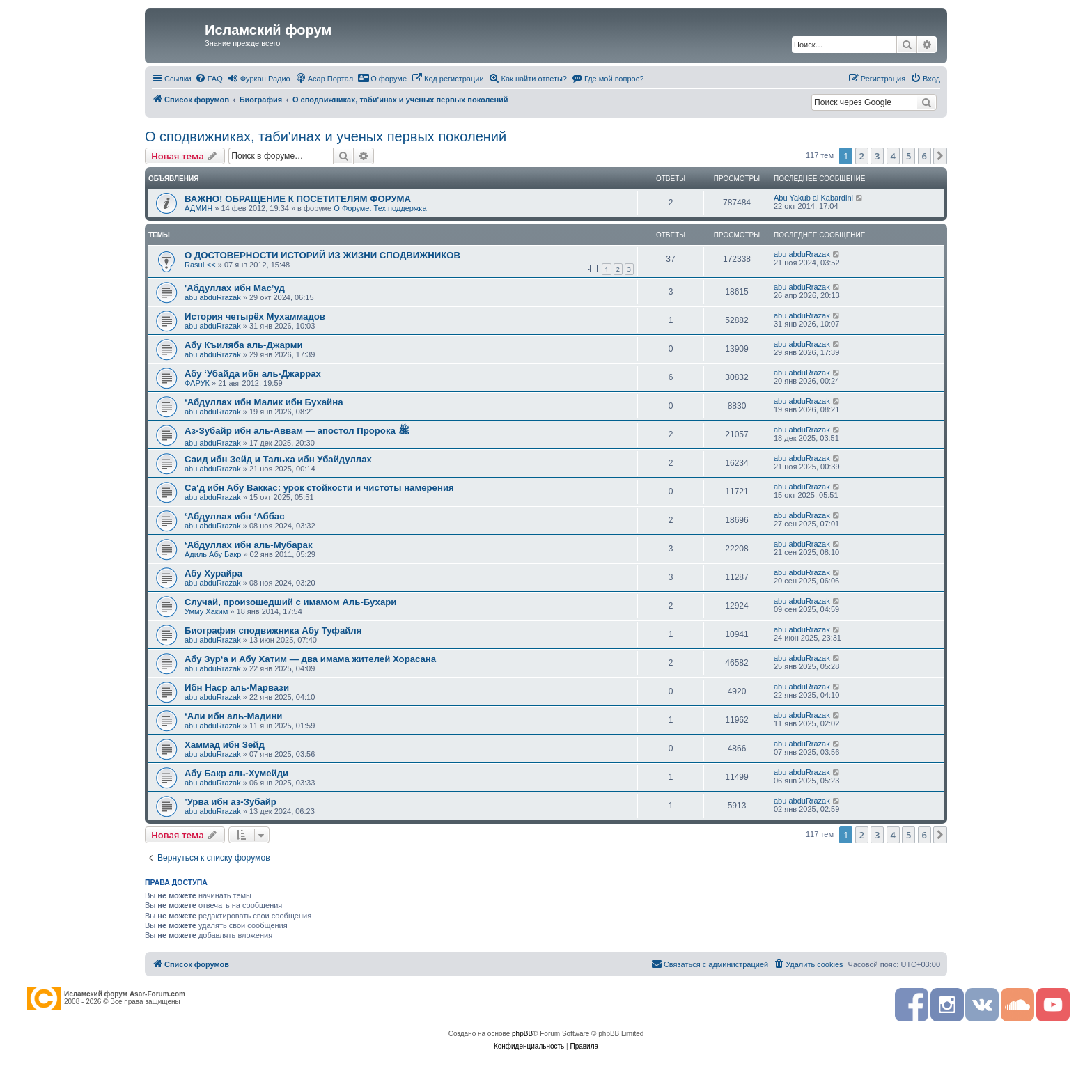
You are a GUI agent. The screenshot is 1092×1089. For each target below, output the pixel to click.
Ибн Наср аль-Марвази (237, 687)
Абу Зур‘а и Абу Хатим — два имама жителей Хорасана (310, 659)
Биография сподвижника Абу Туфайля (273, 630)
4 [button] (893, 156)
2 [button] (861, 156)
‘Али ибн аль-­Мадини (233, 716)
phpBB (522, 1033)
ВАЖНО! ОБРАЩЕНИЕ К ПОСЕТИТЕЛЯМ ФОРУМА (298, 199)
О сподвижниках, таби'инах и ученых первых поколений (325, 136)
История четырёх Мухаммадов (255, 316)
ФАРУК (197, 383)
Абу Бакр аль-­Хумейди (236, 773)
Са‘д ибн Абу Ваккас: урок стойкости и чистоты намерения (319, 488)
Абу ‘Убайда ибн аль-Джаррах (253, 373)
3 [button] (877, 156)
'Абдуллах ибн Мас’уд (235, 288)
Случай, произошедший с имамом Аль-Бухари (290, 602)
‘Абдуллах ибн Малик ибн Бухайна (264, 402)
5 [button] (908, 156)
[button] (940, 156)
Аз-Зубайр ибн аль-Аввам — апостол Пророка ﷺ (297, 430)
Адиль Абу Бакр (213, 554)
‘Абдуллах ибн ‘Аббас (234, 516)
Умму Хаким (206, 611)
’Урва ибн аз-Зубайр (230, 802)
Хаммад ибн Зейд (225, 744)
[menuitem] (209, 78)
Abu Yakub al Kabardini (813, 198)
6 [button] (924, 156)
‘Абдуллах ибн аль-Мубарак (249, 545)
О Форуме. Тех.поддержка (380, 208)
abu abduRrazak (802, 254)
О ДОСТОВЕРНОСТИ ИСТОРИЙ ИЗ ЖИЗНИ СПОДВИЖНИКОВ (322, 255)
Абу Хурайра (213, 573)
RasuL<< (200, 264)
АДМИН (198, 208)
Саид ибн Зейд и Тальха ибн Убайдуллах (278, 459)
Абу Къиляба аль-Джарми (244, 345)
